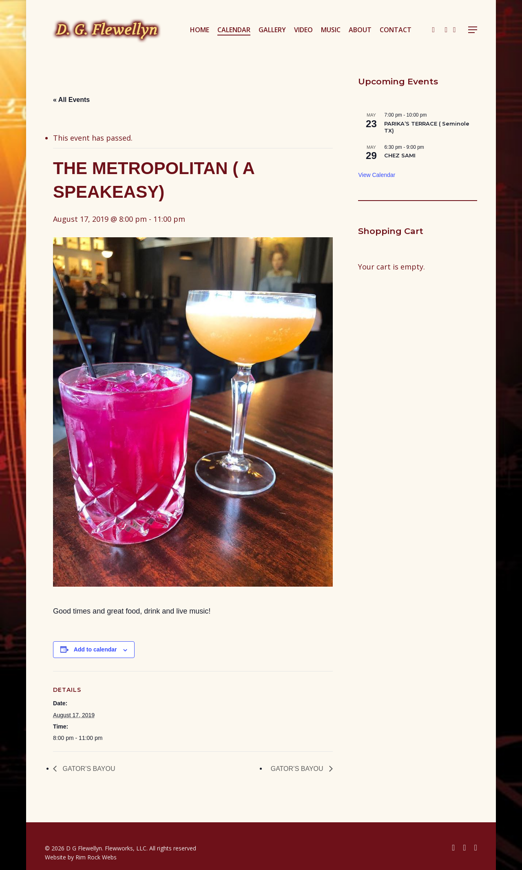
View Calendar (376, 175)
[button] (472, 30)
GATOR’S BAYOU (88, 768)
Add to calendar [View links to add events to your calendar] (95, 649)
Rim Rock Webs (96, 857)
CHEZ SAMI (400, 155)
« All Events (71, 99)
